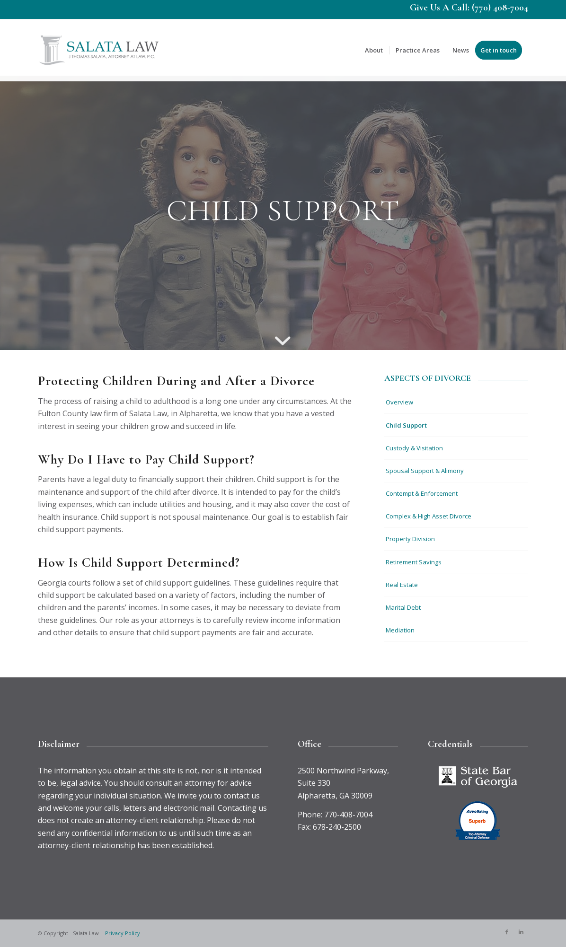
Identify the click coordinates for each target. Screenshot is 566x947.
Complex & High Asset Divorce (428, 516)
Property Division (410, 539)
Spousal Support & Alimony (425, 470)
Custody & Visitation (414, 448)
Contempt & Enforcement (422, 493)
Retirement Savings (414, 562)
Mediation (400, 630)
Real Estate (402, 584)
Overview (399, 402)
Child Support (406, 425)
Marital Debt (403, 607)
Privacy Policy (122, 933)
